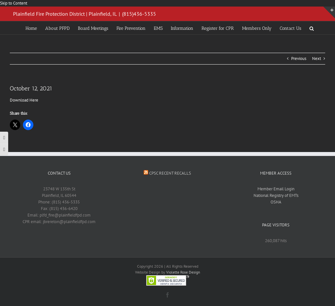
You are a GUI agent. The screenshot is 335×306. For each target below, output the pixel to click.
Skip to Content (13, 3)
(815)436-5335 (139, 13)
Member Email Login (275, 189)
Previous (298, 58)
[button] (311, 27)
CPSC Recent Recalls (170, 173)
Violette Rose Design (183, 272)
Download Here (24, 100)
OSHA (276, 202)
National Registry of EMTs (276, 195)
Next (316, 58)
